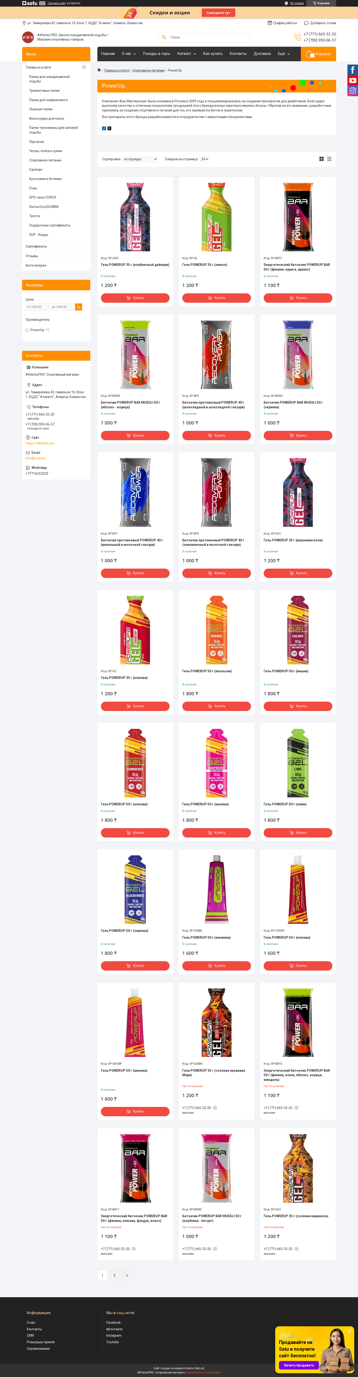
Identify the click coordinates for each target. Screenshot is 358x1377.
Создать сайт (57, 3)
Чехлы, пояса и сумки (45, 151)
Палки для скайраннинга (48, 100)
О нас (126, 53)
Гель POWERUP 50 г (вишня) (286, 671)
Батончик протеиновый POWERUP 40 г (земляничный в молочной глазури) (213, 542)
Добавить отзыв (323, 23)
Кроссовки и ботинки (45, 179)
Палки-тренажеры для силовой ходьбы (53, 130)
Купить (138, 298)
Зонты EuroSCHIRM (43, 207)
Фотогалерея (36, 265)
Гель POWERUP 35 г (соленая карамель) (296, 1216)
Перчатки (36, 142)
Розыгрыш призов (41, 1342)
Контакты (238, 53)
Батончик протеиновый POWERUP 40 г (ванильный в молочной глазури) (132, 542)
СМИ (30, 1335)
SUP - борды (38, 235)
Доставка (262, 53)
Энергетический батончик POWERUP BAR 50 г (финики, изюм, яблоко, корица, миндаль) (297, 1075)
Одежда (35, 169)
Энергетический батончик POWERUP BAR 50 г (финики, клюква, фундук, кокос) (134, 1218)
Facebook (113, 1322)
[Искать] (164, 37)
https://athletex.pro (40, 443)
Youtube (112, 1342)
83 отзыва (297, 3)
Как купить (213, 53)
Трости (34, 216)
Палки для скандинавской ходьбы (49, 79)
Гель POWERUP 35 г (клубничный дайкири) (135, 265)
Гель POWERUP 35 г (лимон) (204, 265)
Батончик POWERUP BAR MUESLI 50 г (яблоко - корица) (130, 405)
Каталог (184, 53)
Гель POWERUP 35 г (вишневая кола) (293, 540)
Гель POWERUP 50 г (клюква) (124, 804)
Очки (33, 188)
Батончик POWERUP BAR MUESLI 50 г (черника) (293, 405)
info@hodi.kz (35, 458)
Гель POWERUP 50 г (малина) (205, 804)
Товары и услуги (116, 70)
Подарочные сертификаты (49, 225)
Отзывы (32, 256)
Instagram (114, 1335)
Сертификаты (36, 246)
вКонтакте (114, 1329)
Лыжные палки (40, 109)
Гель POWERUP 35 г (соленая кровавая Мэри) (213, 1073)
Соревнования (38, 1348)
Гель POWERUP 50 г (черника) (124, 931)
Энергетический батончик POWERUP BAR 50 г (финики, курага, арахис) (297, 267)
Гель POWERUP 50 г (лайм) (285, 804)
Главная (108, 53)
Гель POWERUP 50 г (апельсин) (207, 671)
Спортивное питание (148, 70)
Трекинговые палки (44, 90)
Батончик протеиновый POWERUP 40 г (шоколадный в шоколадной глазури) (213, 405)
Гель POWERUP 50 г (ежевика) (206, 937)
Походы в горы (156, 53)
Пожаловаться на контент (203, 1372)
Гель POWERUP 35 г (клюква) (124, 678)
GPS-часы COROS (42, 197)
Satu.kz (200, 1368)
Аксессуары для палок (46, 118)
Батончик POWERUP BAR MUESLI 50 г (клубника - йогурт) (212, 1218)
